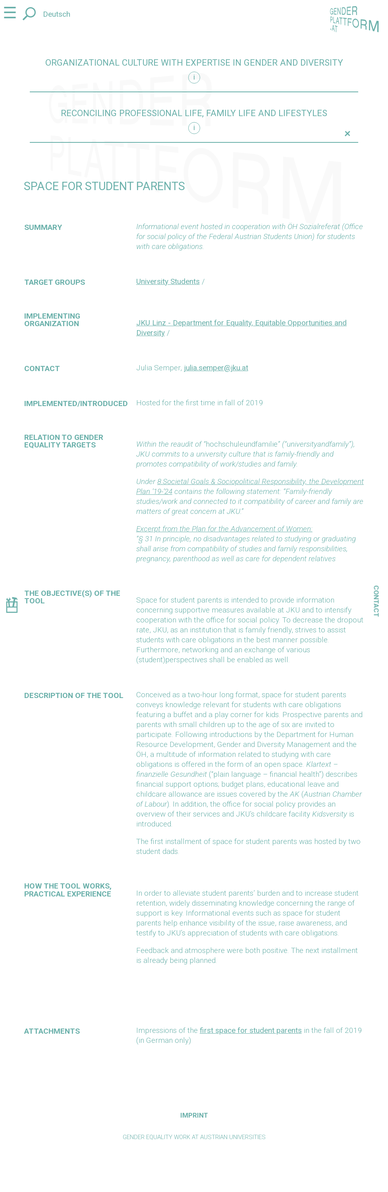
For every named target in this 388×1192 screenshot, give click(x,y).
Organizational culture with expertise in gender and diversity (194, 63)
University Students (168, 281)
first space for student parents (251, 1030)
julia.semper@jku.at (216, 367)
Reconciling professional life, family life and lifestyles (194, 113)
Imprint (194, 1115)
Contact (376, 601)
